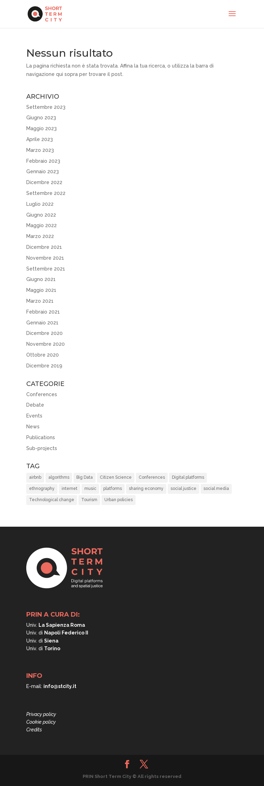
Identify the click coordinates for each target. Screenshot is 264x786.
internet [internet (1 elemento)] (69, 488)
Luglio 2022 (40, 204)
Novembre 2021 (45, 258)
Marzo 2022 (40, 236)
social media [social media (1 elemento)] (216, 488)
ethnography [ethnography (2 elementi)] (42, 488)
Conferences (41, 394)
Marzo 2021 (40, 301)
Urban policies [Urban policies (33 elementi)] (118, 499)
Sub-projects (41, 448)
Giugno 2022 (41, 215)
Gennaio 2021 (42, 322)
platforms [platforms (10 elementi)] (112, 488)
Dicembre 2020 (44, 333)
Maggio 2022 (41, 225)
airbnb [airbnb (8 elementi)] (35, 477)
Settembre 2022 (45, 193)
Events (34, 416)
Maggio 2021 (41, 290)
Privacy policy (41, 714)
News (33, 426)
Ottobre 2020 (42, 355)
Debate (35, 405)
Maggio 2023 (41, 128)
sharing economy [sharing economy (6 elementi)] (146, 488)
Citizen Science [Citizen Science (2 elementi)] (116, 477)
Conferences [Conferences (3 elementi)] (152, 477)
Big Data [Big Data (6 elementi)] (84, 477)
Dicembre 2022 (44, 182)
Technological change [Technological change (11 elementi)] (51, 499)
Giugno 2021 (41, 279)
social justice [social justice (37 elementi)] (183, 488)
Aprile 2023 (39, 139)
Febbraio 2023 (43, 161)
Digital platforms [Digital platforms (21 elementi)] (188, 477)
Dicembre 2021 (44, 247)
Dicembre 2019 (44, 366)
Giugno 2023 (41, 117)
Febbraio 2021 (43, 312)
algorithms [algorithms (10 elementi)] (58, 477)
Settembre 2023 (45, 107)
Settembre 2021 (45, 269)
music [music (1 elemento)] (90, 488)
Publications (40, 437)
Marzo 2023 (40, 150)
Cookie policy (41, 722)
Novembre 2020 (45, 344)
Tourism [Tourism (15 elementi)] (89, 499)
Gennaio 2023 (42, 171)
